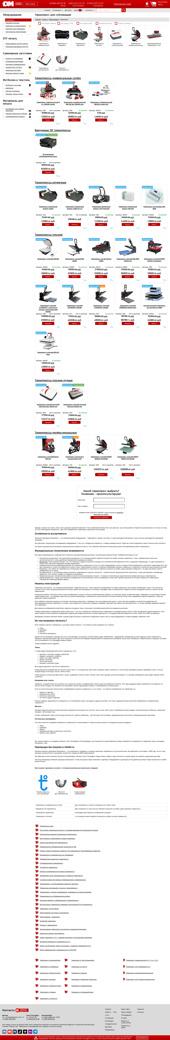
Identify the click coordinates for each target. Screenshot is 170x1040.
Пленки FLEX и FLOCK (14, 67)
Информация (110, 1030)
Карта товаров (126, 1012)
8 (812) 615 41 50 (76, 3)
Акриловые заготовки (13, 70)
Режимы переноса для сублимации (43, 785)
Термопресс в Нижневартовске (82, 992)
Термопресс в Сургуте (79, 967)
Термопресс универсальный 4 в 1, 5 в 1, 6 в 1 (142, 960)
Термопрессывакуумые (62, 36)
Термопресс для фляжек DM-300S (154, 208)
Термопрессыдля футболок (43, 61)
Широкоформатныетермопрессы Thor (154, 36)
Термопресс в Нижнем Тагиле (50, 986)
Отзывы (124, 1018)
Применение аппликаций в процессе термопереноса (58, 888)
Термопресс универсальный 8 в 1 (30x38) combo (48, 103)
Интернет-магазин (104, 23)
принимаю (142, 1038)
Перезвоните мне (122, 4)
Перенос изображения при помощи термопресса (57, 871)
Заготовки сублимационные (15, 64)
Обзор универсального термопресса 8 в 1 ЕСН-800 (58, 950)
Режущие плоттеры (12, 23)
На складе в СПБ (65, 23)
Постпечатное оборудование (16, 32)
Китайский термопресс (48, 921)
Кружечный (43, 562)
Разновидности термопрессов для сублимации (56, 855)
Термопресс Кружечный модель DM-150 (128, 208)
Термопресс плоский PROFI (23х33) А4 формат (154, 260)
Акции (76, 10)
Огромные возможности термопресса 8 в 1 (55, 942)
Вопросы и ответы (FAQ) (126, 1022)
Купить (48, 120)
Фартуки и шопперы (13, 91)
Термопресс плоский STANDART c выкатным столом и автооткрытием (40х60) (48, 309)
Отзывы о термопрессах (48, 925)
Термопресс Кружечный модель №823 (48, 208)
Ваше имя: (82, 500)
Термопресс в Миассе (79, 973)
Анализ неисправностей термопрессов (53, 843)
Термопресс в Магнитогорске (50, 973)
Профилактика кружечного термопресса (54, 859)
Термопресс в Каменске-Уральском (84, 979)
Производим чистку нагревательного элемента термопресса (61, 876)
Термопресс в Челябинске (49, 967)
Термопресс (10, 20)
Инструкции (109, 1021)
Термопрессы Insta (46, 826)
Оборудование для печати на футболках (54, 913)
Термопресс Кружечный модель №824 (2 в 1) (75, 208)
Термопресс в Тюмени (48, 992)
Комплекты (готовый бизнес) (16, 26)
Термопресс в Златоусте (48, 998)
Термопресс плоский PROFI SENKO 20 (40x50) (101, 458)
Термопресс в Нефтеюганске (81, 986)
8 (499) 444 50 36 (58, 3)
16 (59, 176)
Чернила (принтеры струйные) (16, 114)
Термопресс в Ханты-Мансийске (82, 960)
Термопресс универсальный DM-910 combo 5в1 (101, 103)
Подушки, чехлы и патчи (14, 94)
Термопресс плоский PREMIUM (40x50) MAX (127, 306)
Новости (108, 1012)
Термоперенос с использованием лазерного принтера (59, 884)
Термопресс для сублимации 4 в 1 (138, 967)
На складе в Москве (47, 23)
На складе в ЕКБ (84, 23)
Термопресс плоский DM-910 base (48, 353)
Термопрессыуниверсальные (43, 36)
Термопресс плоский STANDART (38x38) (75, 306)
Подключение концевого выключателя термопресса (58, 834)
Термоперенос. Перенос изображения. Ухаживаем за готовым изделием (65, 892)
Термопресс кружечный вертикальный (139, 973)
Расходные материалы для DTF (17, 47)
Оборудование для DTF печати (17, 44)
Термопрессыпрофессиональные (135, 36)
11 (59, 124)
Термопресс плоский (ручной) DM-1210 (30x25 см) (74, 405)
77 (80, 10)
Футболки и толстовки (13, 85)
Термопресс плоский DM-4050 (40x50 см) (128, 260)
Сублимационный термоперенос (51, 863)
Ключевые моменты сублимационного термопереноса (59, 900)
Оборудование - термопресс (50, 917)
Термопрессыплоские (99, 36)
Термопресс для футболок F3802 (101, 260)
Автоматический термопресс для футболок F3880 (154, 306)
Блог (115, 1012)
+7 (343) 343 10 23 (48, 1019)
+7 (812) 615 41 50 (32, 1019)
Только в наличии (123, 23)
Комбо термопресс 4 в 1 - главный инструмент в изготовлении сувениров (66, 937)
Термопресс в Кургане (48, 979)
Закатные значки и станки (15, 73)
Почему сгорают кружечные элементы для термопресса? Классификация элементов (70, 851)
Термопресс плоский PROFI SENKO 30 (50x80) (127, 458)
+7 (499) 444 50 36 (8, 1019)
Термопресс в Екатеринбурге (50, 960)
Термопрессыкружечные (80, 36)
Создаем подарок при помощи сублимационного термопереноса (63, 880)
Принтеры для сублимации (15, 29)
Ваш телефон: (83, 506)
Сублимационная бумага (14, 61)
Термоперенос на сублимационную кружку (55, 896)
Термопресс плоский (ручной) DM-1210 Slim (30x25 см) (48, 405)
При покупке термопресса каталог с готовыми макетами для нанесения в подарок (69, 830)
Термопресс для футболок (49, 909)
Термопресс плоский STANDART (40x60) (101, 306)
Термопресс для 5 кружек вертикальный (140, 979)
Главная (47, 10)
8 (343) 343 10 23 (95, 3)
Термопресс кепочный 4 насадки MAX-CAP (75, 458)
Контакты (89, 10)
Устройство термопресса (48, 867)
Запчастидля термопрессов (62, 61)
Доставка (68, 10)
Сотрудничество (111, 1024)
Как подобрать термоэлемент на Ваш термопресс (57, 838)
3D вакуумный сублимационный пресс (48, 155)
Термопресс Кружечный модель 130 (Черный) (101, 208)
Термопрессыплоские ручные (117, 36)
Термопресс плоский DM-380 (48, 259)
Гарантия (140, 1009)
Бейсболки (9, 88)
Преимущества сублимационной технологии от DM (58, 847)
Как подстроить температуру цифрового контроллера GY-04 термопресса (66, 904)
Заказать (48, 172)
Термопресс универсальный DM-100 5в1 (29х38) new (74, 103)
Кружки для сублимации (14, 58)
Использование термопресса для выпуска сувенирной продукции (63, 929)
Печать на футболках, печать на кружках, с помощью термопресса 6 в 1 (65, 946)
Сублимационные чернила (15, 116)
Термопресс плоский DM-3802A (74, 260)
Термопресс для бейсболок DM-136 (48, 458)
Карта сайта (125, 1009)
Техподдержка (126, 1015)
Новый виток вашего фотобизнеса (52, 933)
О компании (56, 10)
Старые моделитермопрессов (79, 785)
